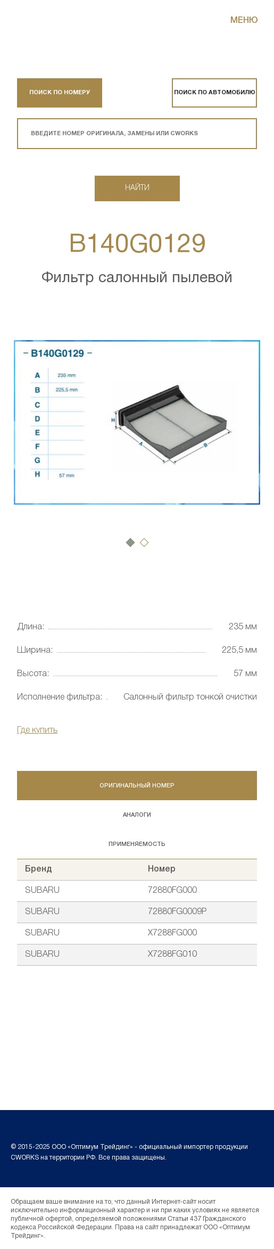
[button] (130, 542)
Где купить (37, 730)
